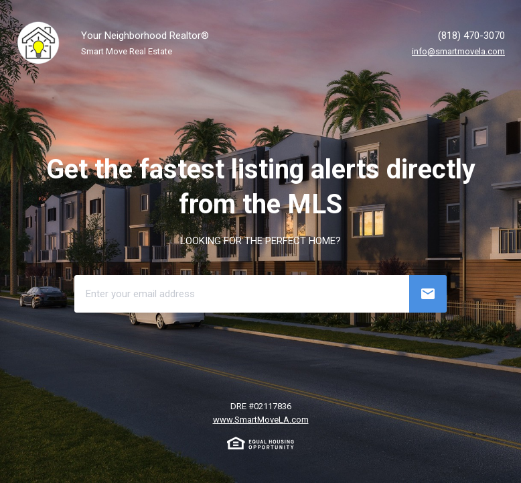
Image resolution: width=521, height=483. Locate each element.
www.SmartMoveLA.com (261, 420)
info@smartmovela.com (458, 51)
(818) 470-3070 (471, 36)
